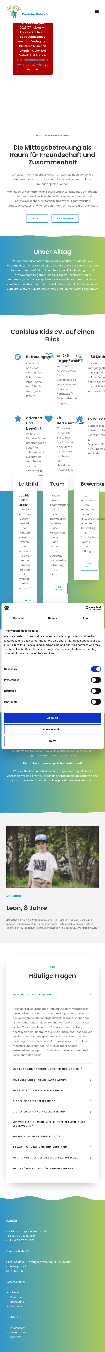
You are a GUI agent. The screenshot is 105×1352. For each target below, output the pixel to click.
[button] (97, 11)
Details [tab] (52, 618)
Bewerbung (17, 1297)
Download (16, 1306)
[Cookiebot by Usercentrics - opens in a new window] (85, 608)
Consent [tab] (18, 618)
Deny (52, 740)
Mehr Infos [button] (28, 602)
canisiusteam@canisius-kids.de (27, 1231)
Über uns (16, 1292)
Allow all (52, 717)
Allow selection (52, 729)
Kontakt (15, 1337)
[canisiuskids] (27, 11)
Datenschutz (18, 1332)
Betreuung (17, 1302)
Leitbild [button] (37, 218)
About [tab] (87, 618)
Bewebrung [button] (65, 218)
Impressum (17, 1327)
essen (32, 179)
